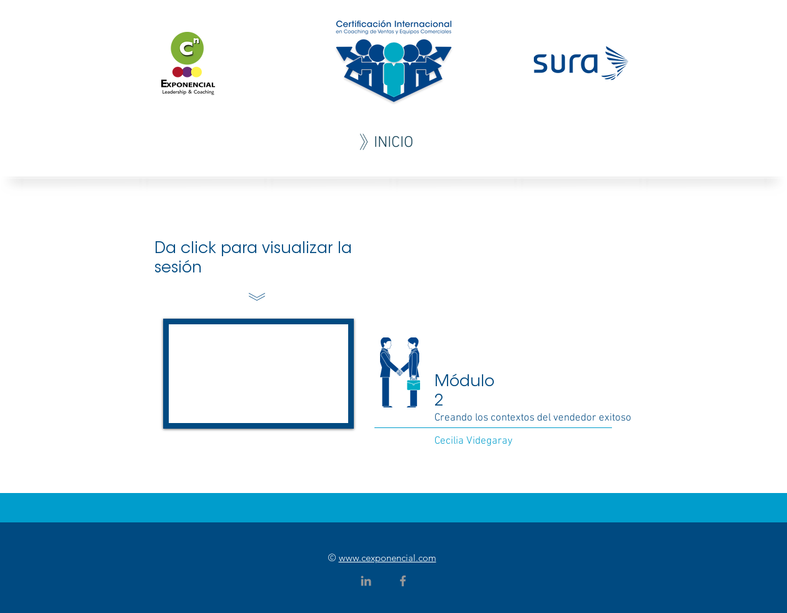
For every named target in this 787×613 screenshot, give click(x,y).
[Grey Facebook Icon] (403, 581)
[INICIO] (393, 143)
